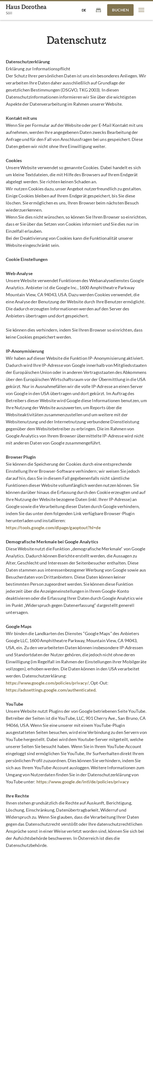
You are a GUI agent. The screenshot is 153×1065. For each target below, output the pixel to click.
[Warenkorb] (98, 10)
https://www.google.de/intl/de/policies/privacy (82, 781)
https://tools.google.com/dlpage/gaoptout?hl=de (53, 527)
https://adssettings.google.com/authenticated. (51, 690)
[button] (141, 10)
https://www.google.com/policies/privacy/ (47, 682)
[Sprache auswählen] (84, 10)
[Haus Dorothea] (26, 10)
